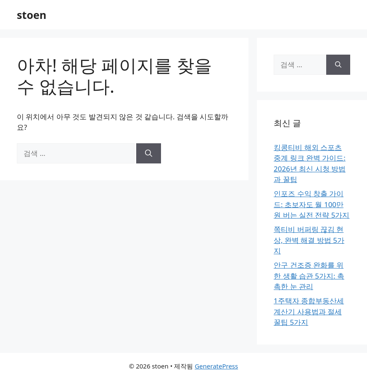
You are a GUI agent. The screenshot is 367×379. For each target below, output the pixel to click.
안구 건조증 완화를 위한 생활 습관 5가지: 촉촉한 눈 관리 (309, 275)
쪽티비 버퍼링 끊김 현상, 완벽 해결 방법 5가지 (309, 239)
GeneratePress (216, 366)
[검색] (148, 153)
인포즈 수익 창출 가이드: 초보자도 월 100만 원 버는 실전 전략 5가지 (311, 204)
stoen (31, 15)
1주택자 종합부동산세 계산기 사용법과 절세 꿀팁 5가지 (309, 311)
